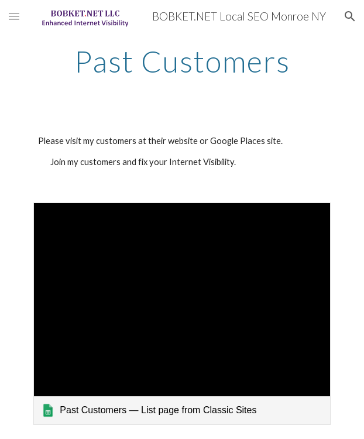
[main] (181, 61)
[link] (181, 314)
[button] (14, 16)
